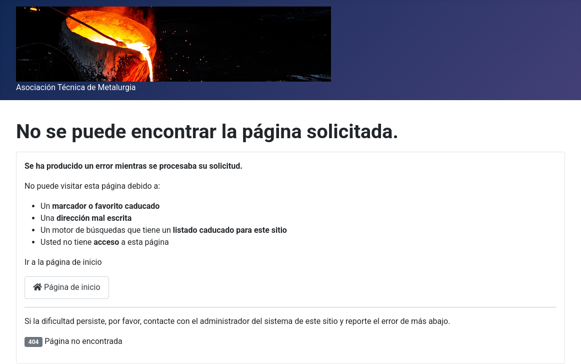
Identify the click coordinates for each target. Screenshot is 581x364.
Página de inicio (66, 287)
